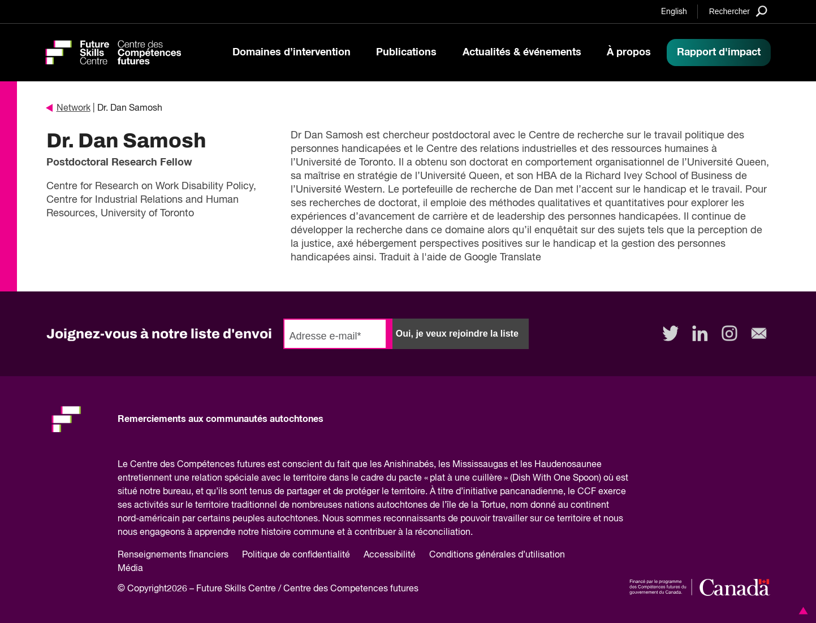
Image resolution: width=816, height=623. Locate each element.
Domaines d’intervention (291, 52)
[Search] (738, 11)
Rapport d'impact (719, 52)
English (674, 12)
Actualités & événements (522, 52)
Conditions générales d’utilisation (497, 555)
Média (130, 568)
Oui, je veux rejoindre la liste (457, 333)
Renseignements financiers (173, 555)
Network (68, 108)
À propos (629, 52)
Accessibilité (390, 555)
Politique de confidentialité (296, 555)
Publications (406, 52)
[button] (801, 610)
